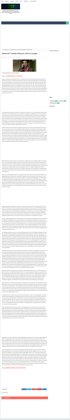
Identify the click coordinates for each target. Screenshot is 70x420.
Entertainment (6, 49)
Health (16, 1)
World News (26, 1)
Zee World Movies (13, 49)
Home (21, 1)
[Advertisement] (47, 12)
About (2, 1)
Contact (12, 1)
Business (7, 1)
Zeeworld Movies (33, 1)
